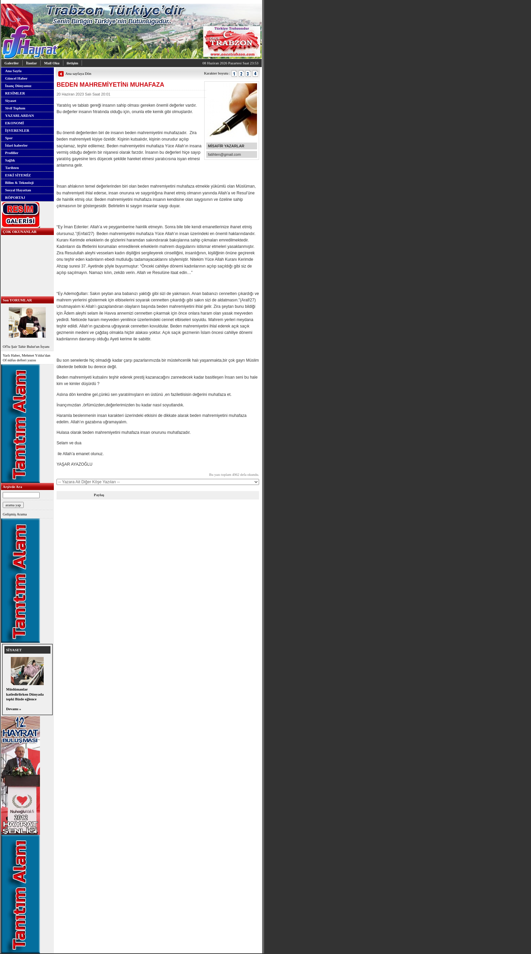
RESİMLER (15, 93)
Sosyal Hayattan (18, 190)
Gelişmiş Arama (15, 514)
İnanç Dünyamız (18, 86)
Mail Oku (52, 63)
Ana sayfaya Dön (78, 73)
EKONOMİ (14, 123)
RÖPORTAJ (15, 197)
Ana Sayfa (13, 71)
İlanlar (31, 63)
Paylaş (99, 495)
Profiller (12, 153)
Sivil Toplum (15, 108)
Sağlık (10, 160)
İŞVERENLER (17, 130)
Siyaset (10, 101)
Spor (9, 138)
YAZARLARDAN (19, 115)
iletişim (72, 63)
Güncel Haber (16, 78)
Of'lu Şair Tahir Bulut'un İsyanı (27, 326)
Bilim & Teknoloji (19, 183)
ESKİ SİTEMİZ (18, 175)
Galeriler (11, 63)
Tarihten (12, 168)
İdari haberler (16, 145)
